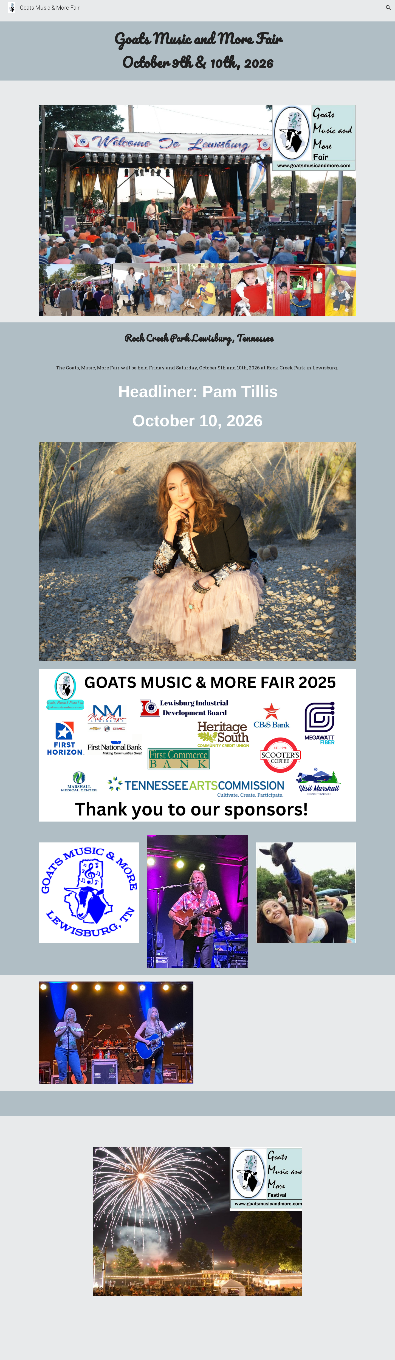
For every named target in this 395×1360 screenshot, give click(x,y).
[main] (197, 51)
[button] (388, 7)
